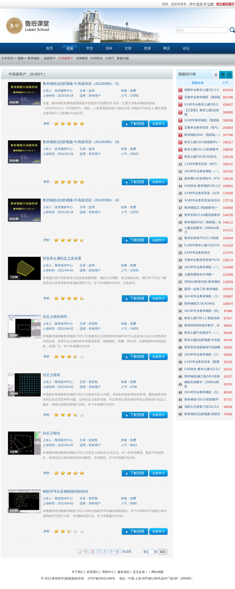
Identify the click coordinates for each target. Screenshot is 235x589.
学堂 (89, 48)
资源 (147, 48)
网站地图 (157, 572)
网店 (166, 48)
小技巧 (109, 58)
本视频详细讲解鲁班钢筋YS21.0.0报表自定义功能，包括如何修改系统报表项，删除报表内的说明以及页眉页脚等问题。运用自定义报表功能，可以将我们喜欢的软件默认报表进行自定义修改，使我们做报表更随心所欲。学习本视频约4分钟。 (104, 399)
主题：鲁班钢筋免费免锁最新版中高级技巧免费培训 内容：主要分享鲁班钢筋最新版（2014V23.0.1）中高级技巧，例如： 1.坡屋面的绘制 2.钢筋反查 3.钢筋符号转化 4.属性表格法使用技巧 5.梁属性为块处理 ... (104, 108)
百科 (108, 48)
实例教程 (82, 58)
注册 (210, 4)
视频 (69, 48)
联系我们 (93, 572)
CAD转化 (96, 58)
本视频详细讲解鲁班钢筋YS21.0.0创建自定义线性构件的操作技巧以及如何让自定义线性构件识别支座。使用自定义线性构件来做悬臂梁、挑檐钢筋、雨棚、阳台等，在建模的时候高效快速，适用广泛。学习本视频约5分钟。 (104, 341)
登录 (199, 4)
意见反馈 (139, 572)
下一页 (114, 551)
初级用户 (50, 58)
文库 (128, 48)
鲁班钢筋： (35, 58)
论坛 (186, 48)
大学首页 (7, 58)
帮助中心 (108, 572)
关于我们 (78, 572)
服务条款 (124, 572)
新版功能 (123, 58)
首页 (49, 48)
